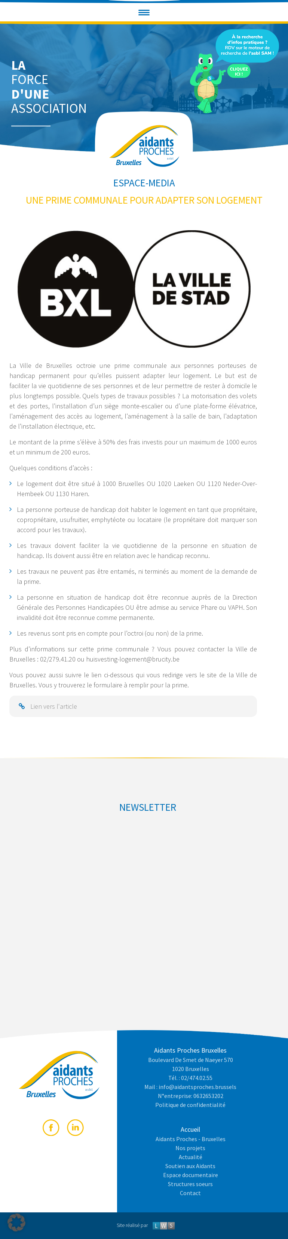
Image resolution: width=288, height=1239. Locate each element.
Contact (190, 1193)
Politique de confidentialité (190, 1104)
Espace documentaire (190, 1175)
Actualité (190, 1157)
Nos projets (190, 1148)
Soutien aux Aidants (190, 1166)
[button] (144, 12)
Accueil (190, 1129)
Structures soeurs (190, 1184)
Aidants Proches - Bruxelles (191, 1139)
